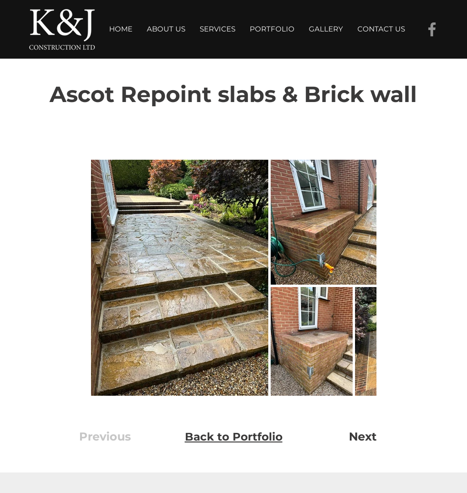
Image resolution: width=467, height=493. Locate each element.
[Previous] (112, 436)
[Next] (345, 436)
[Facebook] (432, 29)
